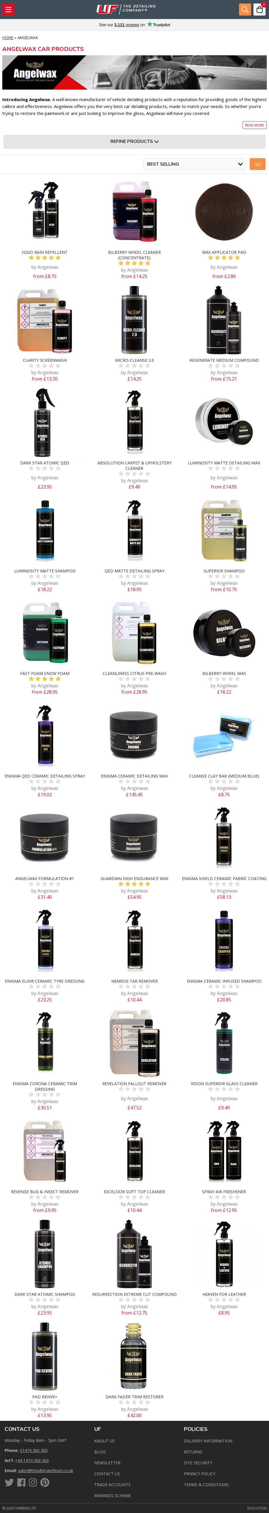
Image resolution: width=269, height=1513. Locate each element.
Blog (100, 1452)
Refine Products (134, 141)
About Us (104, 1441)
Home (7, 38)
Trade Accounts (112, 1484)
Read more (254, 125)
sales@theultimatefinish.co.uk (45, 1470)
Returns (193, 1452)
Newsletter (107, 1462)
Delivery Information (208, 1441)
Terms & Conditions (206, 1484)
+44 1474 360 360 (32, 1460)
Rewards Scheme (112, 1495)
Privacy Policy (199, 1473)
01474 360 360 (34, 1450)
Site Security (198, 1462)
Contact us (107, 1473)
